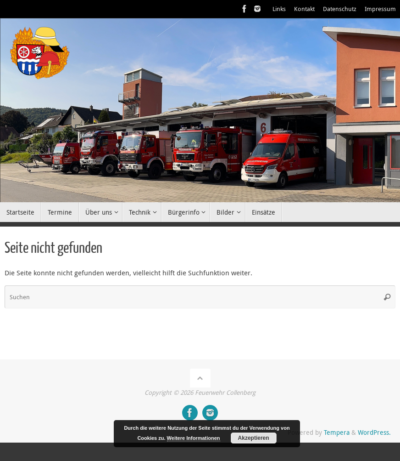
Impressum (380, 9)
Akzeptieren (253, 438)
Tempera (337, 432)
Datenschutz (339, 9)
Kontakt (304, 9)
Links (279, 9)
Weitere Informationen (193, 438)
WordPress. (374, 432)
